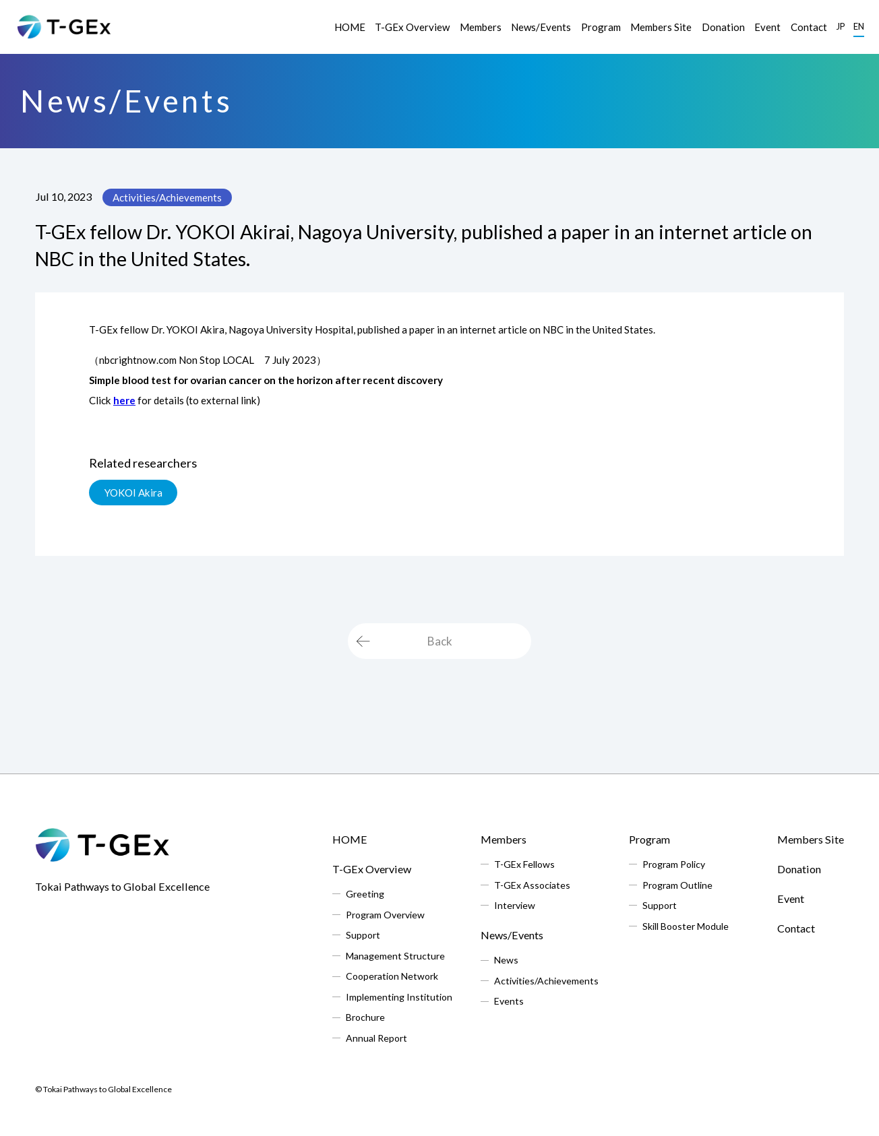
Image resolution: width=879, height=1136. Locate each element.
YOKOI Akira (133, 492)
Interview (514, 905)
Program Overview (385, 914)
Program (601, 27)
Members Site (661, 27)
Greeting (365, 894)
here (124, 400)
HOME (349, 27)
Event (767, 27)
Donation (723, 27)
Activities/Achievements (546, 980)
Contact (809, 27)
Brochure (365, 1017)
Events (509, 1001)
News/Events (541, 27)
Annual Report (376, 1038)
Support (363, 935)
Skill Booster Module (685, 926)
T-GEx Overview (412, 27)
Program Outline (677, 885)
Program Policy (673, 864)
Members (481, 27)
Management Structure (395, 955)
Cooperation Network (392, 976)
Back (439, 641)
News (506, 960)
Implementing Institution (399, 997)
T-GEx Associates (532, 885)
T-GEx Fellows (524, 864)
